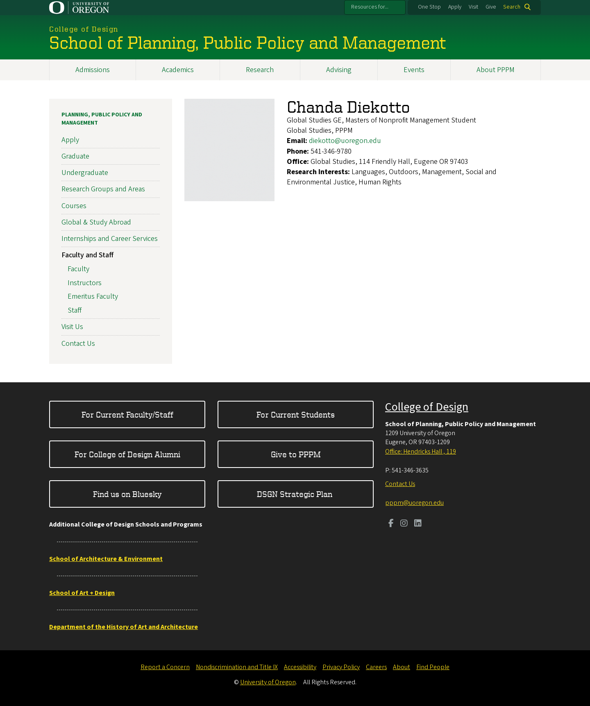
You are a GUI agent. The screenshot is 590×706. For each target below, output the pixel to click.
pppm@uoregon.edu (414, 502)
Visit (473, 7)
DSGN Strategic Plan (295, 494)
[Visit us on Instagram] (404, 524)
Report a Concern (165, 667)
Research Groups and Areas (103, 189)
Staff (75, 311)
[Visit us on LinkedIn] (418, 524)
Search (511, 7)
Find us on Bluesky (127, 494)
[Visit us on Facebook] (391, 524)
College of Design (426, 407)
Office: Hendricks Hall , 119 (420, 451)
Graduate (75, 156)
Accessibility (300, 667)
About (401, 667)
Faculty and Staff (87, 255)
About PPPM (496, 70)
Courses (73, 206)
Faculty (78, 269)
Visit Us (72, 327)
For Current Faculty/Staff (127, 414)
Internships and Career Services (109, 239)
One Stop (429, 7)
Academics (178, 70)
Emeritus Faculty (93, 297)
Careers (376, 667)
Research (260, 70)
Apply (454, 7)
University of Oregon (268, 682)
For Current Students (295, 414)
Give (491, 7)
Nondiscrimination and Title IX (237, 667)
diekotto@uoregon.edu (345, 141)
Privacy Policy (341, 667)
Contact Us (78, 343)
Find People (432, 667)
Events (414, 70)
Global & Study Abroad (96, 222)
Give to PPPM (296, 454)
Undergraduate (84, 173)
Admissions (92, 70)
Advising (339, 70)
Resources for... (369, 7)
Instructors (85, 283)
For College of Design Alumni (127, 454)
